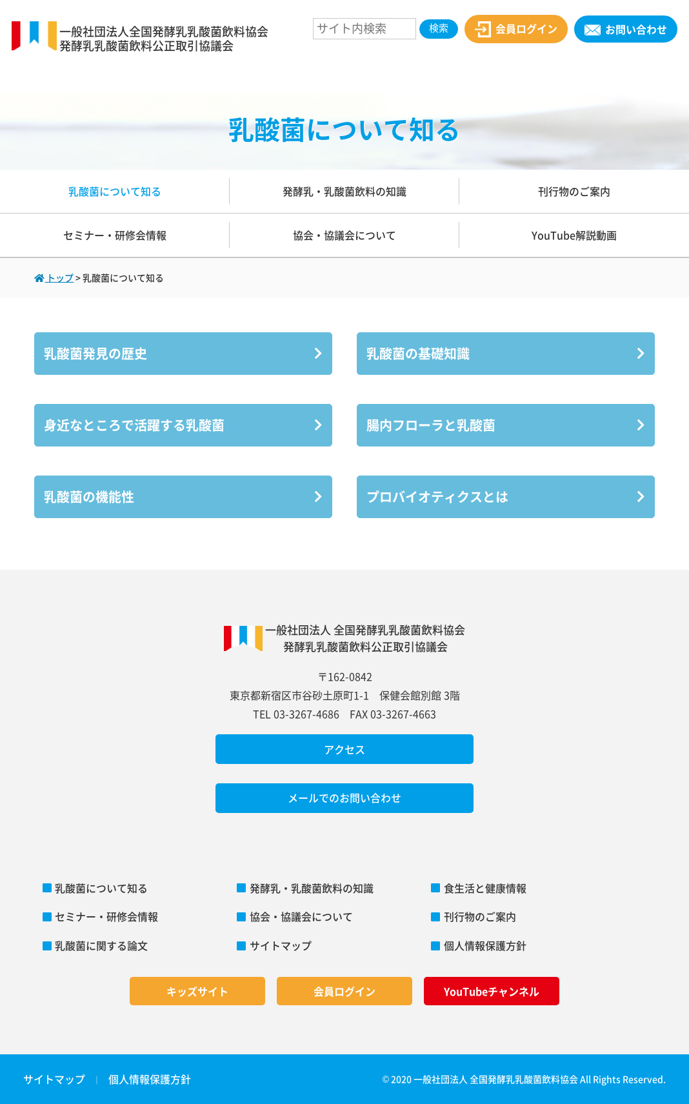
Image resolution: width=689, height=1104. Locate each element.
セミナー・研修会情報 (114, 235)
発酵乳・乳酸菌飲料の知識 (344, 191)
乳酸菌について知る (114, 191)
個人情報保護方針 (485, 945)
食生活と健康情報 (485, 888)
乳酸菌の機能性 (183, 496)
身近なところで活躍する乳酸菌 (183, 425)
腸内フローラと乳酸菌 (505, 425)
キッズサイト (197, 991)
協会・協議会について (344, 235)
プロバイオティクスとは (505, 496)
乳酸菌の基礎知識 (505, 353)
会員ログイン (516, 30)
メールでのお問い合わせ (344, 797)
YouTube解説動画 (574, 235)
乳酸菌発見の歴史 (183, 353)
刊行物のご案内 (574, 191)
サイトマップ (281, 945)
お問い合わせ (625, 29)
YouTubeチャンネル (491, 991)
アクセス (344, 749)
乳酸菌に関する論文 (101, 945)
